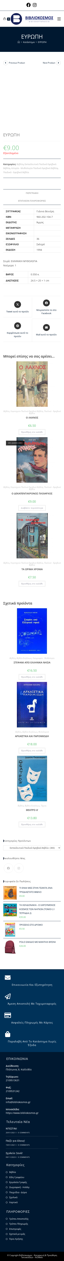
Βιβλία (20, 164)
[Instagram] (19, 868)
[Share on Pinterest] (17, 330)
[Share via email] (46, 330)
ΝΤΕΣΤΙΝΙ (11, 1128)
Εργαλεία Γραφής (18, 1182)
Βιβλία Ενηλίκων (24, 658)
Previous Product (17, 62)
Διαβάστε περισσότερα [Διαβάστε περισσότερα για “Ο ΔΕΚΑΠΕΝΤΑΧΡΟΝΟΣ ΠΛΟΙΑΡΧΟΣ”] (32, 508)
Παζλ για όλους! (15, 1140)
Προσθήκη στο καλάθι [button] (32, 432)
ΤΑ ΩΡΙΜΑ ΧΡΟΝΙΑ (32, 569)
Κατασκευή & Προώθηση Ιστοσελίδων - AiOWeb (39, 1256)
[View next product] (58, 62)
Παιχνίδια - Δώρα (18, 1192)
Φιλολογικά (43, 731)
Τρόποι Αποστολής (19, 1218)
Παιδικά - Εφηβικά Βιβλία (16, 172)
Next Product (49, 62)
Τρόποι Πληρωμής (18, 1223)
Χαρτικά (13, 1202)
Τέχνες (43, 805)
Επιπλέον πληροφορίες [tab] (32, 200)
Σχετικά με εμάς (17, 1233)
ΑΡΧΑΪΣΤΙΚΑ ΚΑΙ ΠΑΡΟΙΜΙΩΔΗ (32, 736)
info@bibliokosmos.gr (18, 1102)
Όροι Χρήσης (16, 1238)
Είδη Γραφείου (16, 1177)
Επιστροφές (15, 1228)
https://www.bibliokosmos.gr (22, 1113)
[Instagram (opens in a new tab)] (35, 5)
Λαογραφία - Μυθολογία (43, 658)
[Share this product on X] (17, 307)
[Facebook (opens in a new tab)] (29, 5)
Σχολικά (13, 1197)
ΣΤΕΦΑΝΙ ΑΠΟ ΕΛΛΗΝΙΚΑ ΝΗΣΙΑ (32, 662)
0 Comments (24, 1132)
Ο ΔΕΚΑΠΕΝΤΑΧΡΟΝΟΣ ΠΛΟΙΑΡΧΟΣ (32, 493)
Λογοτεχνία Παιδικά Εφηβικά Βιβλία (26, 411)
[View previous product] (5, 62)
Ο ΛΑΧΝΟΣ (32, 417)
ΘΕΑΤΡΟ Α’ (32, 810)
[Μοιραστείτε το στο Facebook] (46, 307)
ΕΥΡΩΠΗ (42, 42)
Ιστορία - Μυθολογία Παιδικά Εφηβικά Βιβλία (34, 168)
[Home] (19, 42)
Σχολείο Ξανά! (14, 1153)
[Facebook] (8, 868)
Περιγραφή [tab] (32, 193)
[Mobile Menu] (59, 18)
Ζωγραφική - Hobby (19, 1187)
